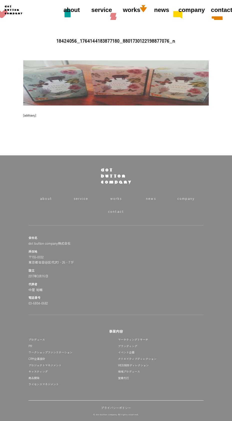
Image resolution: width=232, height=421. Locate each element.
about (72, 9)
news (161, 9)
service (101, 9)
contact (116, 211)
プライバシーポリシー (116, 408)
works (131, 9)
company (191, 9)
